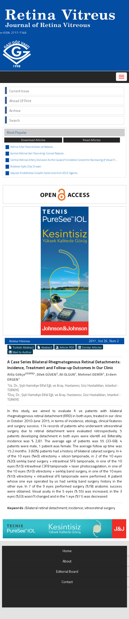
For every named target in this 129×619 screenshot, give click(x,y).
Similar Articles (90, 347)
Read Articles (91, 140)
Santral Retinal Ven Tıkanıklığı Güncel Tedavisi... (38, 153)
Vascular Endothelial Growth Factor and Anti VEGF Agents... (44, 173)
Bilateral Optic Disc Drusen (25, 166)
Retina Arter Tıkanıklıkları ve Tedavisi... (32, 147)
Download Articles (33, 140)
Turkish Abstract (21, 347)
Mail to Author (20, 352)
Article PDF (65, 347)
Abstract (44, 347)
